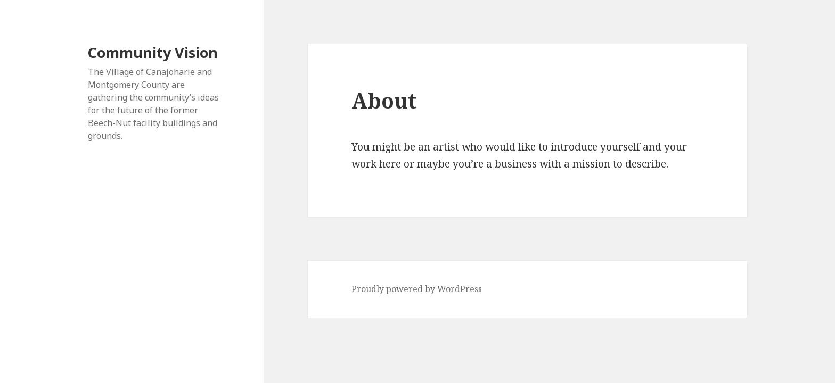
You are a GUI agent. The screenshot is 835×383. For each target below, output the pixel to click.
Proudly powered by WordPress (416, 289)
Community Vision (153, 52)
